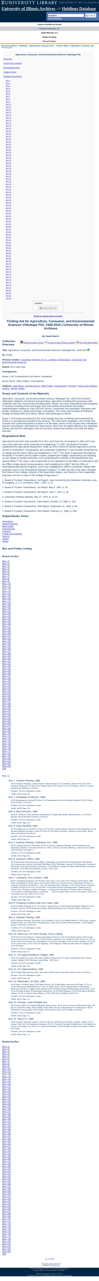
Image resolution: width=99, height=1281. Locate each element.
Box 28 (8, 152)
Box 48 (8, 205)
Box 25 (8, 144)
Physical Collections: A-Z (49, 29)
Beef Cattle (47, 386)
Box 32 (8, 163)
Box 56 (8, 227)
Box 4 (8, 88)
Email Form (55, 1265)
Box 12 (8, 110)
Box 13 (8, 112)
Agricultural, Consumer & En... (42, 46)
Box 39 (8, 181)
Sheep (14, 388)
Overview (8, 59)
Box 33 (8, 165)
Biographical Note (12, 68)
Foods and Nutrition (87, 386)
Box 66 (8, 253)
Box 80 (8, 290)
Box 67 (8, 256)
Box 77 (8, 282)
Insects (5, 388)
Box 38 (8, 179)
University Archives (9, 46)
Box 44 (8, 195)
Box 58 (8, 232)
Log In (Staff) (49, 1259)
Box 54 (8, 221)
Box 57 (8, 229)
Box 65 (8, 250)
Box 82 (8, 296)
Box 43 (8, 192)
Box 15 (8, 118)
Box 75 (8, 277)
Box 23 (8, 139)
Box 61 (8, 240)
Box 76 (8, 280)
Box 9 (8, 102)
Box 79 (8, 288)
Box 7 (8, 96)
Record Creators (49, 41)
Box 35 (8, 171)
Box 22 (8, 136)
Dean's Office (63, 46)
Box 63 (8, 245)
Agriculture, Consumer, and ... (84, 46)
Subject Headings (49, 37)
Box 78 (8, 285)
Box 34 (8, 168)
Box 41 (8, 187)
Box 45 (8, 197)
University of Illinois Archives (28, 8)
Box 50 (8, 211)
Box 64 (8, 248)
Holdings (23, 46)
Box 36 (8, 173)
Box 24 (8, 142)
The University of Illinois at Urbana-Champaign (55, 1275)
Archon (47, 1274)
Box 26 (8, 147)
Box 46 (8, 200)
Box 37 (8, 176)
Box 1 (8, 81)
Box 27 (8, 150)
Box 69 (8, 261)
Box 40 (8, 184)
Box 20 (8, 131)
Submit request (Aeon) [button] (32, 342)
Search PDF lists (55, 18)
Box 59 (8, 234)
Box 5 (8, 91)
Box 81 (8, 293)
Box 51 (8, 213)
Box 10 (8, 104)
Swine (22, 388)
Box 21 (8, 134)
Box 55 (8, 224)
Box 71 (8, 266)
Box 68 (8, 258)
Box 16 (8, 120)
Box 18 (8, 126)
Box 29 (8, 155)
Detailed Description (13, 76)
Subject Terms (10, 72)
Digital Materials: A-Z (49, 33)
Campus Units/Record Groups (49, 24)
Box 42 (8, 189)
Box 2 (8, 83)
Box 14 (8, 115)
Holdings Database (79, 8)
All (4, 768)
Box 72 (8, 269)
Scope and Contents (13, 63)
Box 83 (8, 298)
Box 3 (8, 86)
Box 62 (8, 242)
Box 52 (8, 216)
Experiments (60, 386)
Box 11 (8, 107)
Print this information (87, 342)
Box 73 (8, 272)
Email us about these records (48, 316)
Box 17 (8, 123)
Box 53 (8, 219)
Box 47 (8, 203)
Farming (72, 386)
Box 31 (8, 160)
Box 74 (8, 274)
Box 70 (8, 264)
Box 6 (8, 94)
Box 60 (8, 237)
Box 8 (8, 99)
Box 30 (8, 157)
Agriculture (18, 386)
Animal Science (32, 386)
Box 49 (8, 208)
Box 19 (8, 128)
